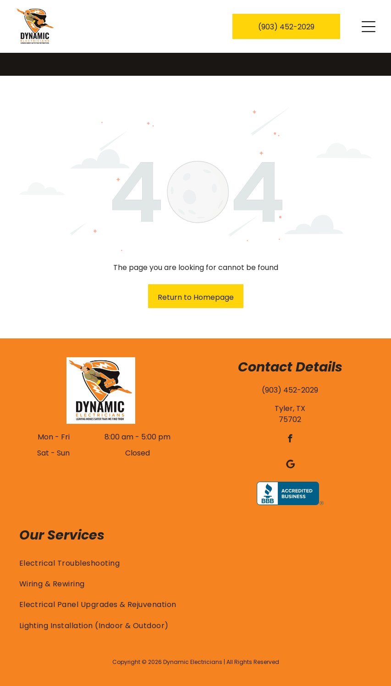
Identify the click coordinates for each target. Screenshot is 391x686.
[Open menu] (368, 27)
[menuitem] (195, 539)
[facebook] (290, 417)
